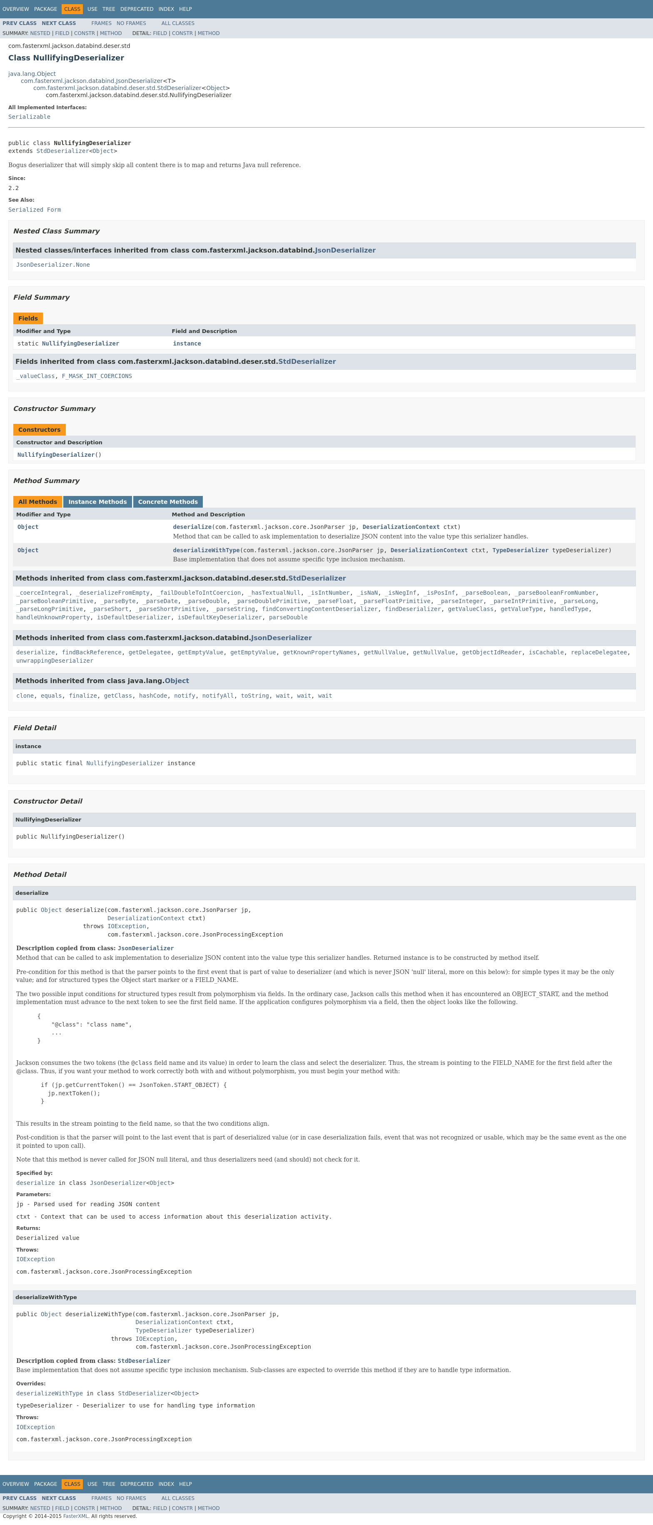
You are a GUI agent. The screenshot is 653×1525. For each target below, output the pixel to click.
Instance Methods (97, 501)
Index (166, 9)
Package (45, 9)
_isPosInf (439, 592)
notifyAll (218, 695)
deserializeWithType (206, 550)
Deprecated (137, 9)
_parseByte (117, 601)
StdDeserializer (62, 151)
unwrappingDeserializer (54, 660)
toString (255, 695)
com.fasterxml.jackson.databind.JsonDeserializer (92, 81)
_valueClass (35, 376)
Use (92, 9)
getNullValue (385, 652)
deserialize (192, 526)
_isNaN (367, 592)
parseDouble (288, 617)
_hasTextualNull (274, 592)
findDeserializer (413, 609)
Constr (84, 33)
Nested (40, 33)
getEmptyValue (201, 652)
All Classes (178, 23)
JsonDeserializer (345, 250)
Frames (102, 23)
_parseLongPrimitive (49, 609)
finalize (83, 695)
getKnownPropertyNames (320, 652)
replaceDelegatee (599, 652)
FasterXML (75, 1516)
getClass (118, 695)
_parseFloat (334, 601)
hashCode (153, 695)
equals (51, 695)
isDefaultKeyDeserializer (220, 617)
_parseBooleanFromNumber (555, 592)
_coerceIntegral (42, 592)
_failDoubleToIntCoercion (199, 592)
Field (62, 33)
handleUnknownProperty (53, 617)
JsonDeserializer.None (53, 264)
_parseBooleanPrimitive (54, 601)
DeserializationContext (401, 526)
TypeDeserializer (521, 550)
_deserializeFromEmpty (113, 592)
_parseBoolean (485, 592)
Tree (108, 9)
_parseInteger (461, 601)
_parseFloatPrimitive (395, 601)
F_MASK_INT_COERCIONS (97, 376)
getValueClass (471, 609)
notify (184, 695)
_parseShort (109, 609)
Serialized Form (34, 209)
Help (185, 9)
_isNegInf (400, 592)
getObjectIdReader (492, 652)
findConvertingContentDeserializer (320, 609)
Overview (15, 9)
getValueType (522, 609)
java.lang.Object (32, 73)
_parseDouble (206, 601)
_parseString (234, 609)
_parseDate (159, 601)
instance (187, 343)
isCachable (546, 652)
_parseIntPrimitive (521, 601)
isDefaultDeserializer (134, 617)
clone (25, 695)
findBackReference (92, 652)
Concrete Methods (168, 501)
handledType (569, 609)
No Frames (131, 23)
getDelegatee (150, 652)
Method (111, 33)
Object (215, 88)
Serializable (29, 116)
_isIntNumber (329, 592)
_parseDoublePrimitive (271, 601)
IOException (126, 926)
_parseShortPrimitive (171, 609)
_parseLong (578, 601)
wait (283, 695)
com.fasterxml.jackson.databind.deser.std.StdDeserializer (117, 88)
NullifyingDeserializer (80, 343)
